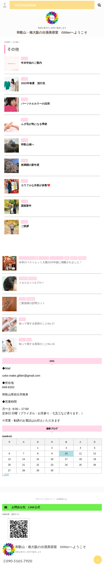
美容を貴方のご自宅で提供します (28, 552)
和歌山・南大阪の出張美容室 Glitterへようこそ (52, 32)
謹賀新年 (26, 205)
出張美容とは (62, 499)
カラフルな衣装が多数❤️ (35, 185)
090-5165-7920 (18, 561)
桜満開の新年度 (30, 164)
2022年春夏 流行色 (33, 83)
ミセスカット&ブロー (31, 282)
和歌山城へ (27, 144)
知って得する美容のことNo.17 (37, 323)
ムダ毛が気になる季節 (34, 124)
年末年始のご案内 (31, 62)
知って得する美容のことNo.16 (37, 344)
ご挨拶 (25, 226)
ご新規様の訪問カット (32, 303)
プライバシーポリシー (44, 499)
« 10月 (5, 475)
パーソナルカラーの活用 (35, 103)
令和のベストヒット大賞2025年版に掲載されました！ (50, 262)
